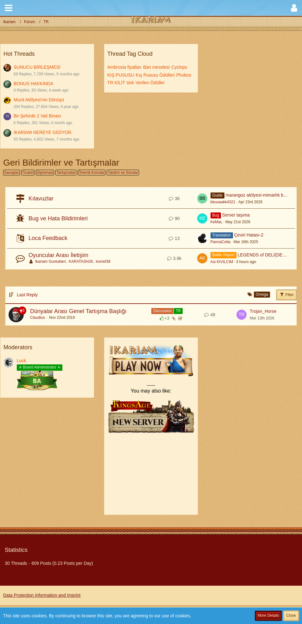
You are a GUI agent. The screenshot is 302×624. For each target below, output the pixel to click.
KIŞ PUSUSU (120, 75)
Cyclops (179, 67)
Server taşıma (236, 214)
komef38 (103, 261)
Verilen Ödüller (150, 82)
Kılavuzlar (40, 198)
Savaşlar (11, 172)
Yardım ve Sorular (123, 172)
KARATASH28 (81, 261)
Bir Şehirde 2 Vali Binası (37, 115)
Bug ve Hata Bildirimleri (58, 218)
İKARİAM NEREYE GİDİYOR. (43, 132)
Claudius (37, 317)
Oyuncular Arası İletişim (58, 255)
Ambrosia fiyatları (124, 67)
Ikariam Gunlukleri (50, 261)
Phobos (183, 75)
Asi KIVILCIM (222, 262)
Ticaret (28, 172)
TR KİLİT (116, 82)
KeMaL (217, 222)
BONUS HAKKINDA (33, 83)
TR (178, 311)
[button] (8, 8)
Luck (21, 360)
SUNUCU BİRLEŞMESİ (37, 67)
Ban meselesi (156, 67)
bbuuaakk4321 (223, 202)
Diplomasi (45, 172)
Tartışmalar (65, 172)
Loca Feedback (47, 238)
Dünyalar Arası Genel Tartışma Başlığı (78, 311)
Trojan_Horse (263, 311)
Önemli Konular (92, 172)
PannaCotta (220, 242)
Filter (286, 294)
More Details (268, 615)
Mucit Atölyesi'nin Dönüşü (39, 99)
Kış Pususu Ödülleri (155, 75)
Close (291, 615)
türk (130, 82)
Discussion (162, 311)
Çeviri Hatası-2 (248, 234)
